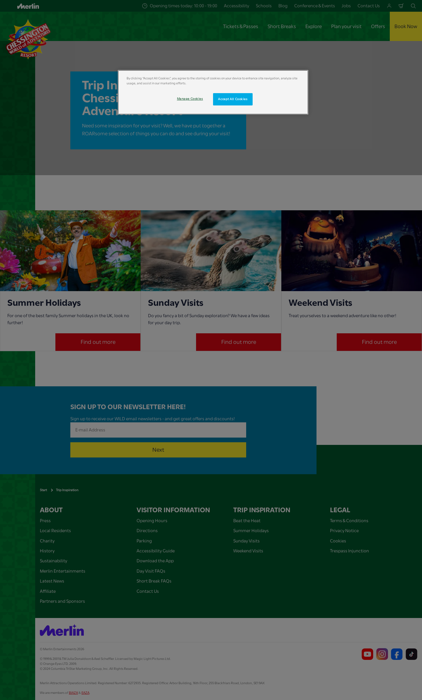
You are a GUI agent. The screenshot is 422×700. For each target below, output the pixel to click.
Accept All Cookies (232, 99)
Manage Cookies (190, 99)
